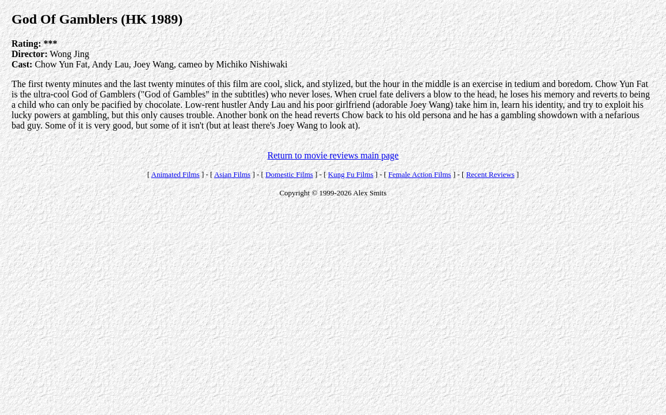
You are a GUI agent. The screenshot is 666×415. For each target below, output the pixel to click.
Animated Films (175, 174)
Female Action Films (420, 174)
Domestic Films (289, 174)
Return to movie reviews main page (333, 155)
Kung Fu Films (351, 174)
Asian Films (232, 174)
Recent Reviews (490, 174)
